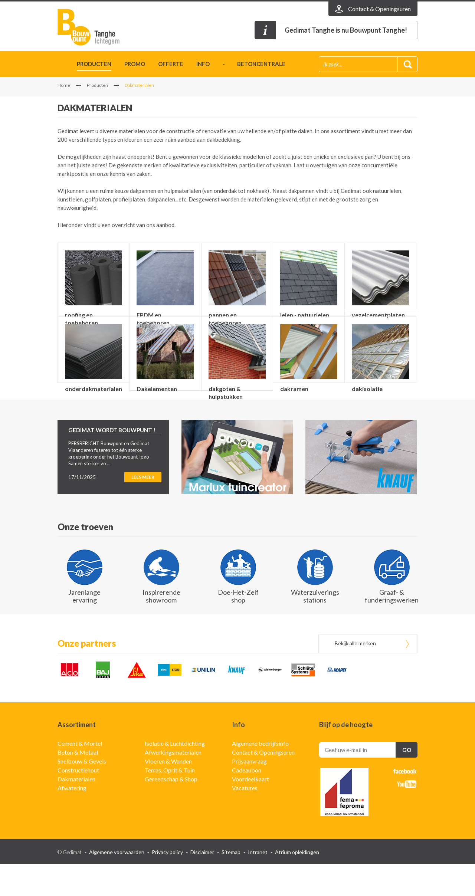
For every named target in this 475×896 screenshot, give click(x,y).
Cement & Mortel (80, 775)
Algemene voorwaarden (116, 884)
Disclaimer (202, 884)
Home (61, 65)
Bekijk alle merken (355, 675)
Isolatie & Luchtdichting (175, 775)
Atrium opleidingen (297, 884)
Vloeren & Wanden (168, 793)
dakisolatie (367, 404)
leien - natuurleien (304, 314)
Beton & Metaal (78, 784)
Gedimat (100, 27)
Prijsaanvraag (249, 793)
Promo (134, 63)
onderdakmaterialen (93, 404)
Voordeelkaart (250, 810)
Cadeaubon (246, 801)
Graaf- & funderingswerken (392, 628)
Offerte (170, 63)
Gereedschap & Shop (171, 810)
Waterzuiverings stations (315, 628)
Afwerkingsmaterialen (173, 784)
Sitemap (231, 884)
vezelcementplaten (378, 314)
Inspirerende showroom (161, 628)
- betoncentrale (254, 63)
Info (203, 63)
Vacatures (245, 819)
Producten (94, 63)
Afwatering (72, 819)
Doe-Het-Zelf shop (238, 628)
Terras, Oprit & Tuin (170, 801)
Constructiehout (78, 801)
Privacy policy (167, 884)
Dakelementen (157, 404)
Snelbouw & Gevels (82, 793)
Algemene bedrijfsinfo (260, 775)
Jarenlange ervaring (84, 628)
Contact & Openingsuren (263, 784)
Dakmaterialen (76, 810)
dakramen (294, 404)
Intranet (258, 884)
